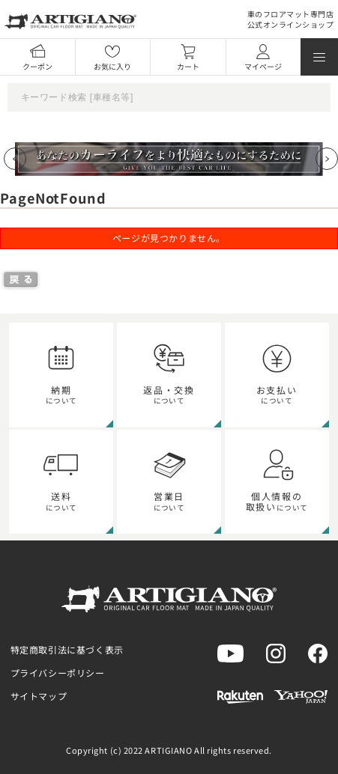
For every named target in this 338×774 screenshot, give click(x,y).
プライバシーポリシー (57, 672)
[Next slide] (327, 158)
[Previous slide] (15, 158)
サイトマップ (38, 695)
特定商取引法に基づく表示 (67, 649)
